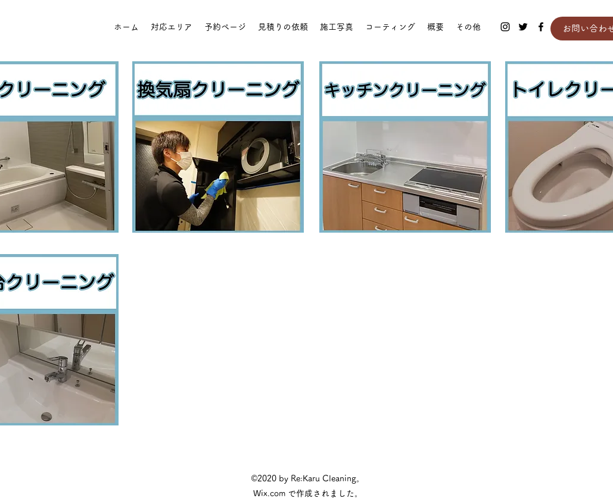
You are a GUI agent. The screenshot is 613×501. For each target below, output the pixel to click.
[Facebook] (541, 27)
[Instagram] (505, 27)
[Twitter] (523, 27)
